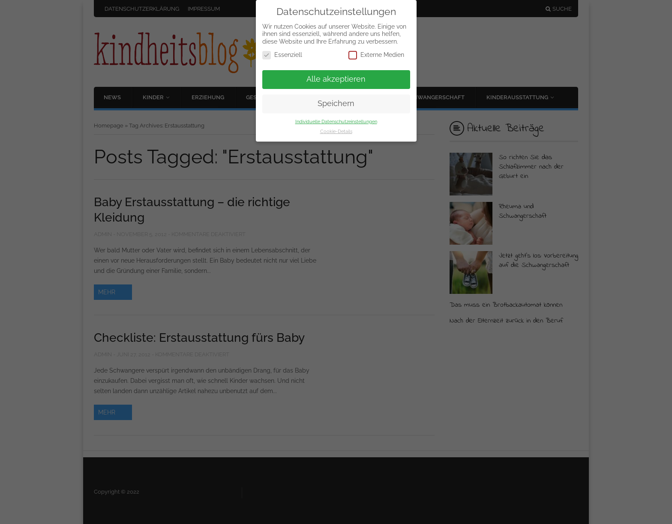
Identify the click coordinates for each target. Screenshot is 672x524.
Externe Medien (376, 55)
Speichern (336, 103)
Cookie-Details (336, 131)
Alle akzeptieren (336, 79)
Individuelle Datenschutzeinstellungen (336, 121)
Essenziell (282, 55)
